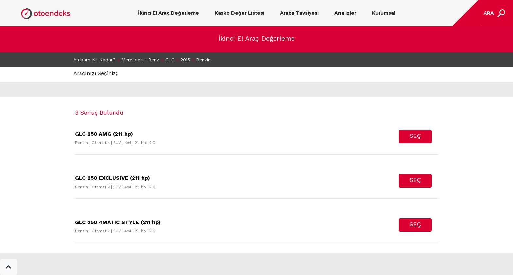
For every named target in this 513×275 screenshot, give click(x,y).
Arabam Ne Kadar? (94, 59)
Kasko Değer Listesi (239, 13)
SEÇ (415, 135)
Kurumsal (383, 13)
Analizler (345, 13)
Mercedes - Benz (140, 59)
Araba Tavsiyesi (299, 13)
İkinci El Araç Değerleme (168, 13)
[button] (8, 267)
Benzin (203, 59)
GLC (169, 59)
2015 (185, 59)
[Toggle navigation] (493, 13)
